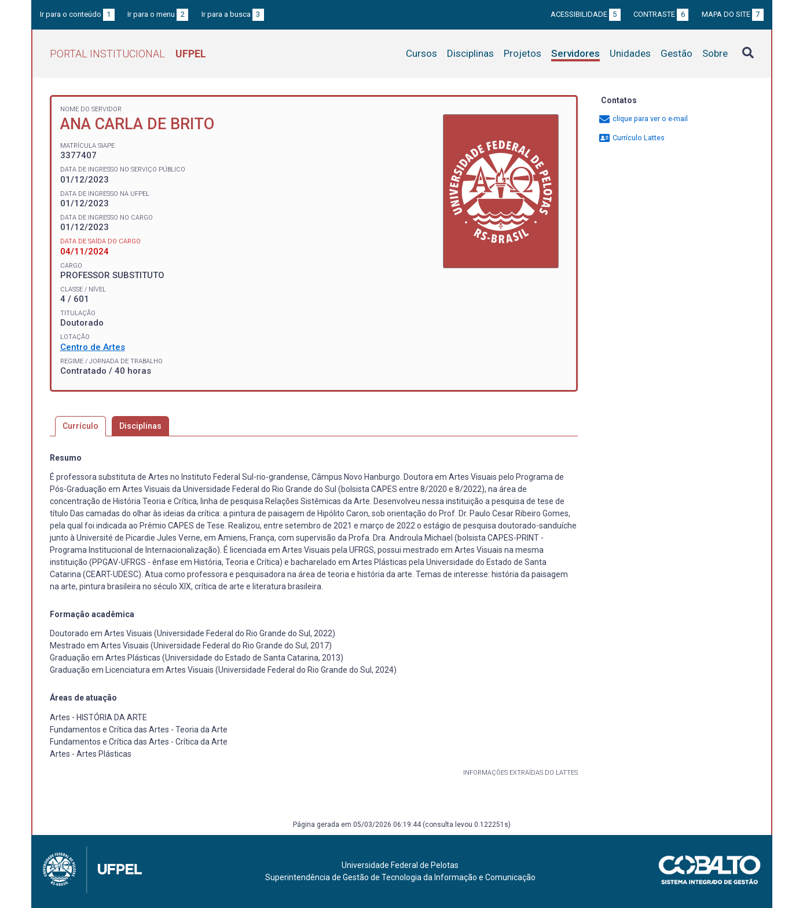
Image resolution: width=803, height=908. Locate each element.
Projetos (522, 53)
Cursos (421, 53)
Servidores (575, 53)
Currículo (80, 426)
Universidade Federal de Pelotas (400, 865)
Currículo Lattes (631, 137)
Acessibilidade (586, 14)
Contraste (660, 14)
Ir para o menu (157, 14)
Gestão (676, 53)
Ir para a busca (232, 14)
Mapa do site (733, 14)
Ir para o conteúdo (77, 14)
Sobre (715, 53)
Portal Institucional (128, 54)
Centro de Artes (92, 347)
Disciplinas (470, 53)
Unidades (630, 53)
